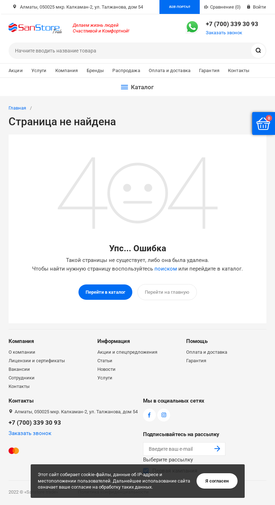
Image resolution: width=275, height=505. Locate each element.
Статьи (104, 360)
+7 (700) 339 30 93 (232, 23)
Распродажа (126, 70)
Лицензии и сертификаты (37, 360)
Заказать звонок (224, 32)
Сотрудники (22, 377)
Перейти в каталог (105, 292)
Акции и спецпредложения (127, 351)
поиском (165, 269)
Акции (16, 70)
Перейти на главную (167, 292)
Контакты (238, 70)
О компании (22, 351)
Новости (106, 369)
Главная (17, 108)
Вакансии (19, 369)
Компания (66, 70)
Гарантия (209, 70)
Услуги (39, 70)
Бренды (95, 70)
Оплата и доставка (169, 70)
